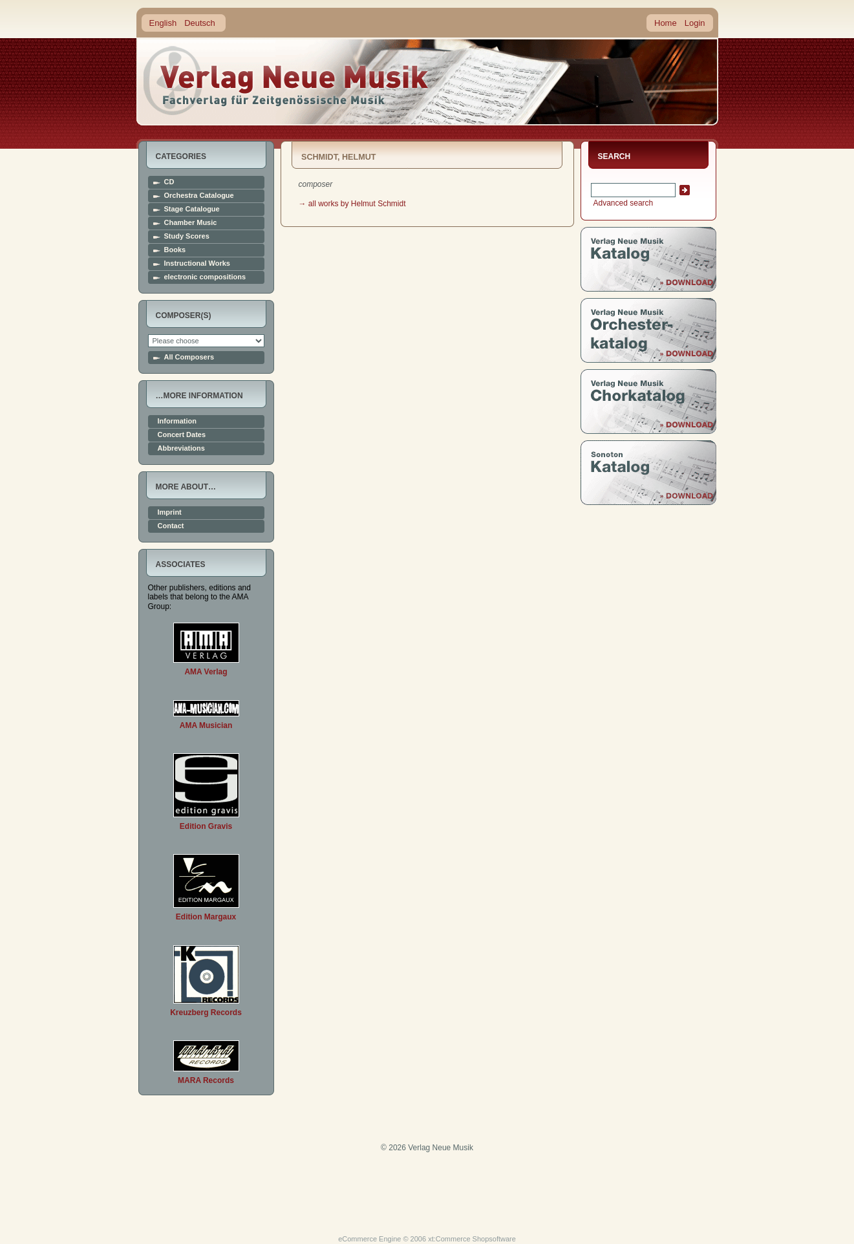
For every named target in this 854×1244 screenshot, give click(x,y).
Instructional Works (197, 263)
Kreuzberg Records (206, 1012)
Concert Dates (182, 434)
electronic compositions (205, 277)
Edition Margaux (206, 916)
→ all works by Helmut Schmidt (352, 203)
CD (169, 182)
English (163, 23)
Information (177, 421)
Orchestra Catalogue (199, 195)
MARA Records (206, 1080)
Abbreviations (181, 448)
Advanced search (622, 203)
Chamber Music (190, 222)
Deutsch (199, 23)
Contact (171, 526)
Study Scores (186, 236)
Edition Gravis (206, 826)
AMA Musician (206, 725)
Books (175, 249)
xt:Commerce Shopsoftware (472, 1239)
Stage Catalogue (192, 209)
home (286, 80)
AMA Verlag (205, 671)
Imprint (170, 512)
